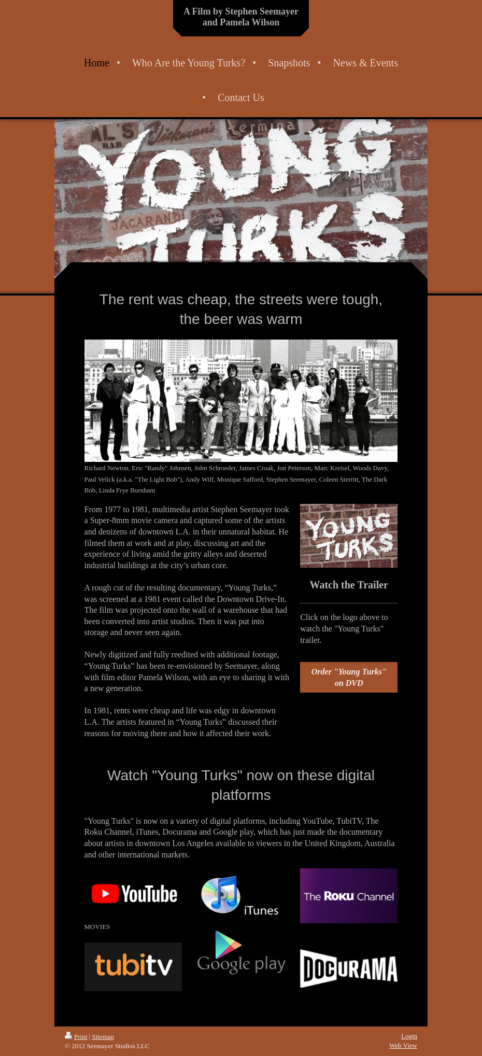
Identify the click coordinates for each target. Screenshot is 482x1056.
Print (76, 1036)
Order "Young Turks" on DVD (349, 677)
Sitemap (103, 1036)
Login (409, 1036)
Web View (403, 1045)
